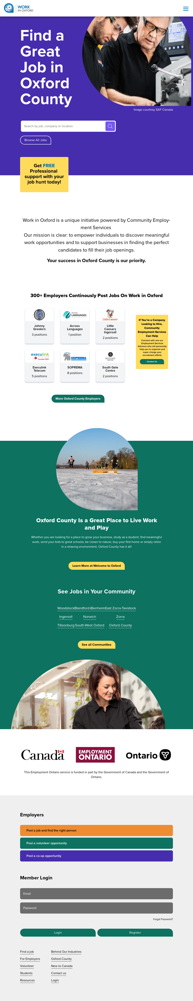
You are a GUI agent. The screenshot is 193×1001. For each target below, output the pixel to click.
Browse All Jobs (35, 140)
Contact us (58, 973)
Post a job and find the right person (51, 830)
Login (58, 933)
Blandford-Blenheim (89, 608)
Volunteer (27, 966)
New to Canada (61, 966)
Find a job (27, 952)
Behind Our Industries (66, 952)
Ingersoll (65, 616)
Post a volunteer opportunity (46, 843)
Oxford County (120, 625)
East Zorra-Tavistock (120, 608)
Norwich (89, 616)
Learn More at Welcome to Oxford (96, 566)
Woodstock (65, 608)
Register (135, 933)
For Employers (30, 959)
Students (26, 973)
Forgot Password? (163, 919)
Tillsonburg (65, 625)
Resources (27, 980)
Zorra (120, 616)
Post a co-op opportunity (43, 856)
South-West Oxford (89, 625)
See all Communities (96, 645)
